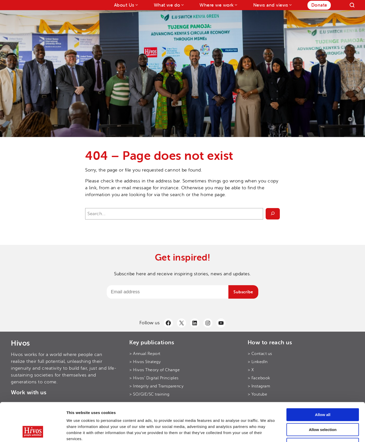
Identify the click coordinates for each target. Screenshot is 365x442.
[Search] (352, 5)
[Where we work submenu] (235, 4)
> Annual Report (144, 353)
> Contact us (260, 353)
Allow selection (322, 395)
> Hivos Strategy (145, 362)
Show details (266, 432)
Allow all (323, 380)
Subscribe (243, 292)
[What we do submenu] (182, 4)
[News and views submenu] (290, 4)
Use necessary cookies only (322, 409)
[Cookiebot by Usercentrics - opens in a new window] (33, 432)
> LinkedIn (258, 362)
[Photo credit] (350, 119)
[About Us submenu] (136, 4)
